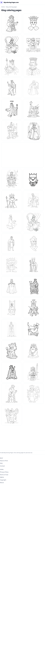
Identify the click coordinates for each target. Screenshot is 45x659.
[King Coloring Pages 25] (33, 265)
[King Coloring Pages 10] (33, 66)
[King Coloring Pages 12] (33, 88)
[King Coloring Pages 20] (11, 222)
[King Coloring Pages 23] (33, 243)
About (2, 482)
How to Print (4, 461)
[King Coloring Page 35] (33, 45)
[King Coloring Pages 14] (33, 109)
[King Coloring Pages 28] (11, 308)
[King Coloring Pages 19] (11, 200)
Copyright (3, 480)
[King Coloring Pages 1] (11, 66)
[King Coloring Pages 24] (11, 265)
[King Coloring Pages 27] (33, 286)
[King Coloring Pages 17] (11, 179)
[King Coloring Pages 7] (11, 394)
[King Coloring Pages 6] (33, 372)
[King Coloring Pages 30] (33, 329)
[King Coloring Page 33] (33, 23)
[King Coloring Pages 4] (33, 351)
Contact (2, 466)
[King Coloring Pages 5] (11, 372)
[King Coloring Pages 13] (11, 109)
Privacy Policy (4, 472)
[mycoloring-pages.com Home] (9, 2)
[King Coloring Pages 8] (33, 394)
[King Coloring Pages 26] (11, 286)
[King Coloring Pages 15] (11, 131)
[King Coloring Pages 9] (11, 415)
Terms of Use (4, 475)
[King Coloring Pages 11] (11, 88)
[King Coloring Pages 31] (11, 351)
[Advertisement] (22, 154)
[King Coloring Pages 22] (11, 243)
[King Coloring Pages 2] (33, 200)
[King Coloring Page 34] (11, 45)
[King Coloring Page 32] (11, 23)
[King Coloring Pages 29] (33, 308)
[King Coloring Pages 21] (33, 222)
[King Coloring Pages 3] (11, 329)
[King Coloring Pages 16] (33, 131)
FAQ (1, 463)
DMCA (2, 477)
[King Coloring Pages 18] (33, 179)
